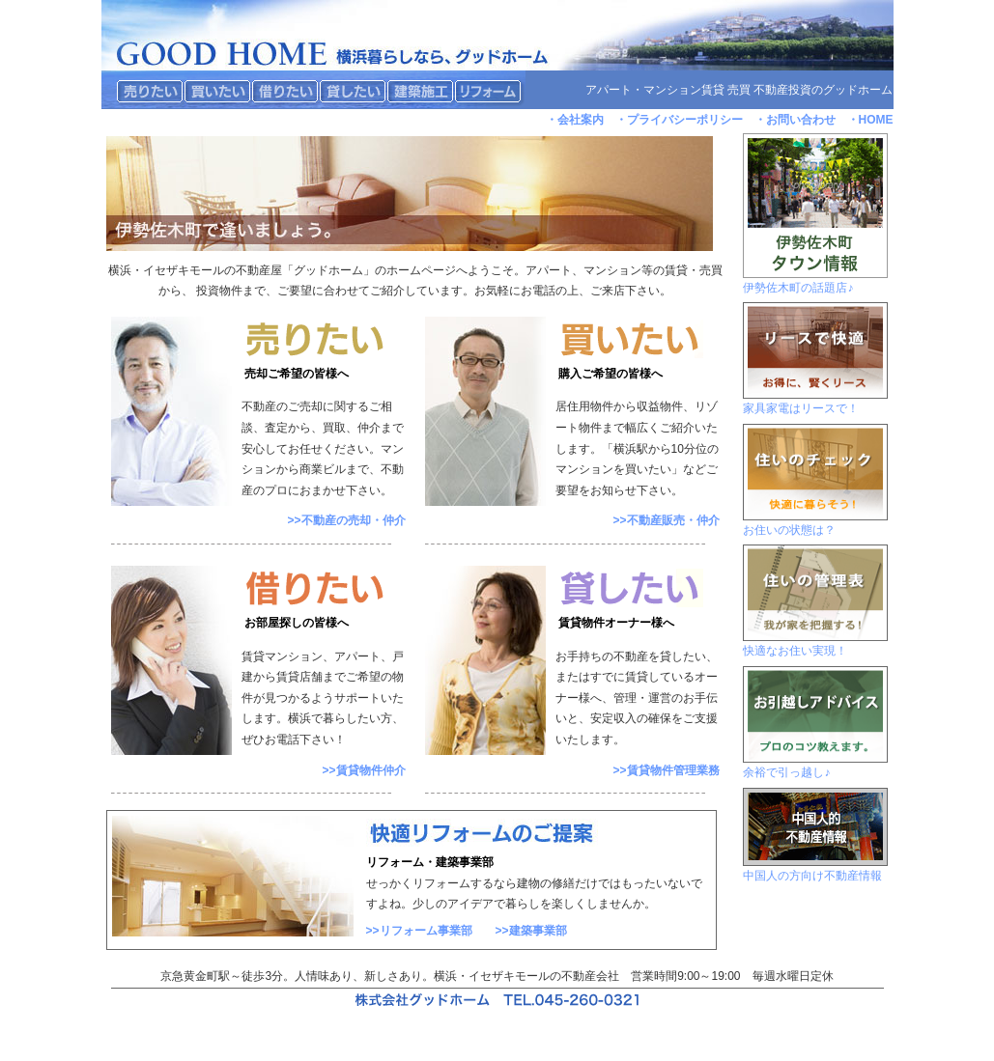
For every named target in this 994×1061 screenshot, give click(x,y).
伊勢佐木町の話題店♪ (798, 287)
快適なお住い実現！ (795, 650)
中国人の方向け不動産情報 (812, 875)
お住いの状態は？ (789, 530)
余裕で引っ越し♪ (786, 772)
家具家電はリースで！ (801, 408)
